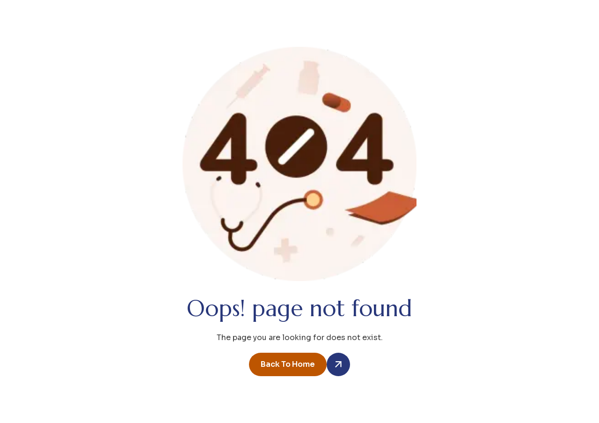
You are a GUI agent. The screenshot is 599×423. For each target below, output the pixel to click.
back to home (288, 364)
